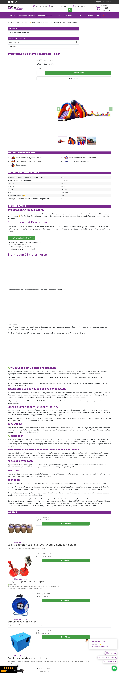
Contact (79, 15)
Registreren (107, 2)
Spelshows (68, 15)
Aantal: (90, 43)
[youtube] (12, 2)
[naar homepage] (15, 8)
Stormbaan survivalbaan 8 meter (55, 136)
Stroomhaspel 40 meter (61, 607)
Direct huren (103, 47)
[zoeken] (70, 10)
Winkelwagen (15, 28)
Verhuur (12, 15)
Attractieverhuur (21, 22)
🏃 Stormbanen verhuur (38, 22)
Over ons (89, 15)
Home (10, 22)
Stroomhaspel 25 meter (61, 570)
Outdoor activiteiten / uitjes (49, 15)
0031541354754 (40, 6)
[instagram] (16, 2)
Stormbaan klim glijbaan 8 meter (55, 132)
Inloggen (97, 2)
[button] (29, 44)
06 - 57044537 (79, 6)
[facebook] (9, 2)
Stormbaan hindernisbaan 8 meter (95, 132)
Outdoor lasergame (26, 15)
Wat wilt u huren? (17, 40)
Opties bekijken (99, 52)
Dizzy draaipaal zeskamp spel (65, 552)
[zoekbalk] (50, 10)
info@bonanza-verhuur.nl (60, 6)
